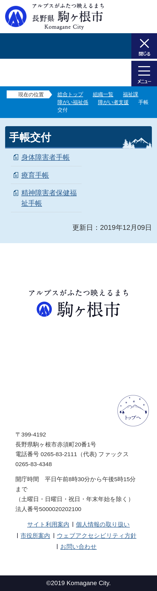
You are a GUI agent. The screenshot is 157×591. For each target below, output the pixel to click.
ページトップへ (133, 411)
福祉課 (130, 94)
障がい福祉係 (72, 102)
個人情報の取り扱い (103, 524)
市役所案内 (35, 535)
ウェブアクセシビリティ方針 (96, 535)
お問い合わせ (78, 546)
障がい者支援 (113, 102)
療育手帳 (35, 175)
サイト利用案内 (48, 524)
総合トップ (70, 94)
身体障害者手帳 (45, 157)
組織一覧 (103, 94)
